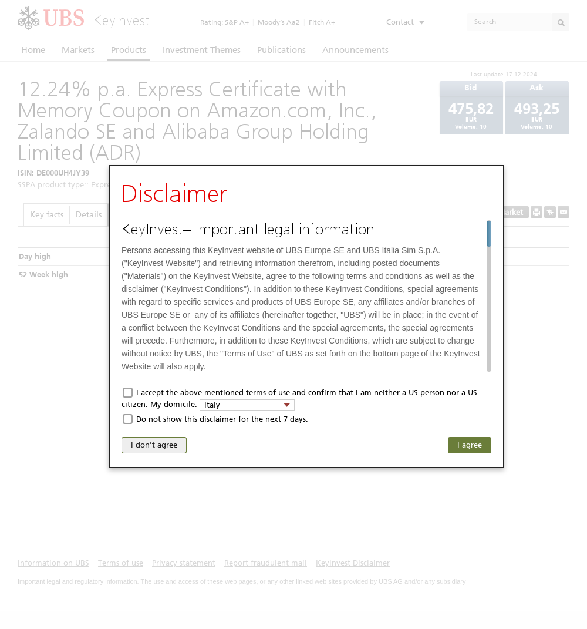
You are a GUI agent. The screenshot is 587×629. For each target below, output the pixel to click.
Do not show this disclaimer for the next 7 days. (222, 419)
